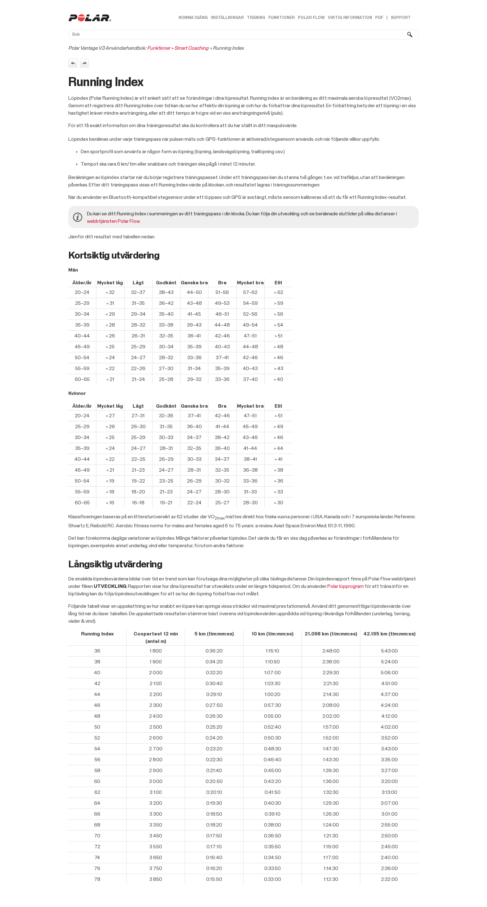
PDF (379, 18)
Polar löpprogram (345, 586)
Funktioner (281, 18)
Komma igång (193, 18)
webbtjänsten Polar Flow (113, 221)
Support (401, 18)
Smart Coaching (191, 48)
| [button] (387, 18)
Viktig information (350, 18)
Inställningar (227, 18)
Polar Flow (311, 18)
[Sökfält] (243, 34)
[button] (410, 34)
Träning (256, 18)
